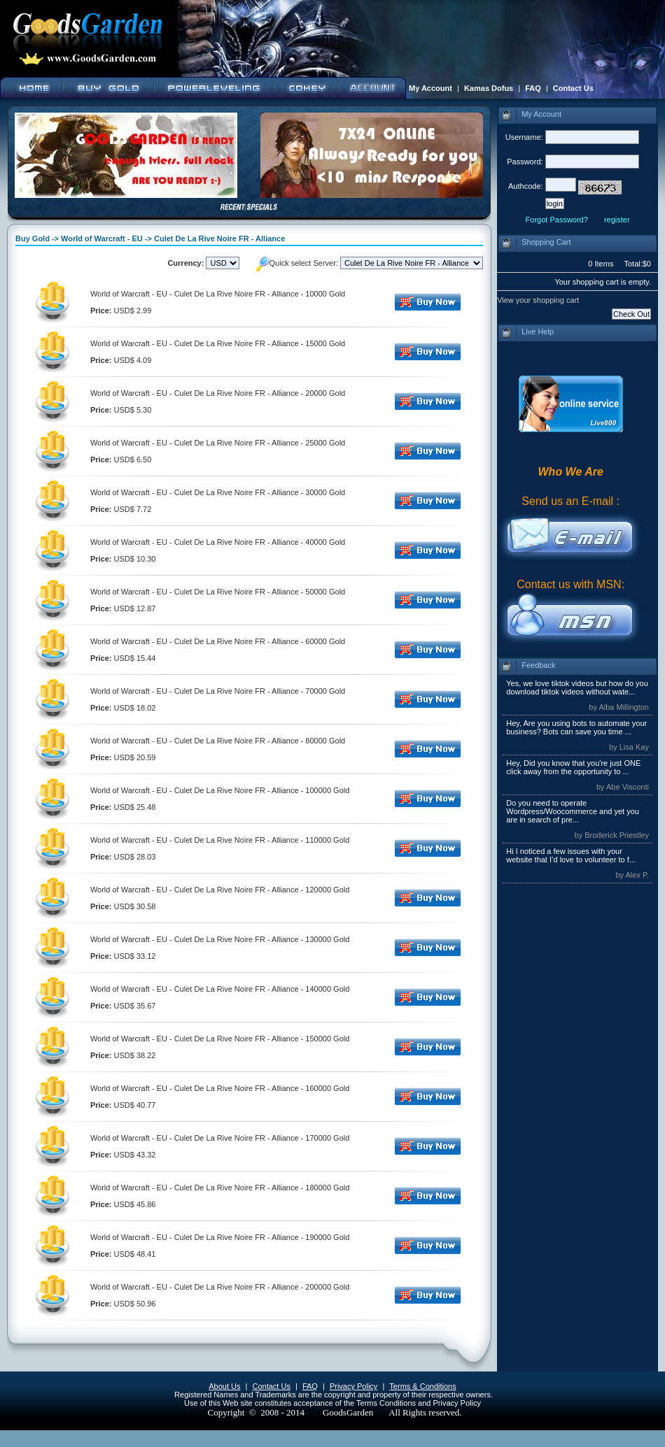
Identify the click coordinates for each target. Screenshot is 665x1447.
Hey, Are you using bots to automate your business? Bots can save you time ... (576, 727)
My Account (430, 88)
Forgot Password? (557, 219)
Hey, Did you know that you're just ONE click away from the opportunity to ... (573, 767)
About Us (224, 1386)
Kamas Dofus (488, 88)
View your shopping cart (538, 300)
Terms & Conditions (422, 1386)
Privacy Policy (353, 1386)
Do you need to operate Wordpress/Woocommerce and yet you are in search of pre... (572, 811)
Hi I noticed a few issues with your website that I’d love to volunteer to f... (571, 855)
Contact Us (573, 88)
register (617, 219)
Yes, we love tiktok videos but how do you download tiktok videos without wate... (577, 687)
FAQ (533, 88)
